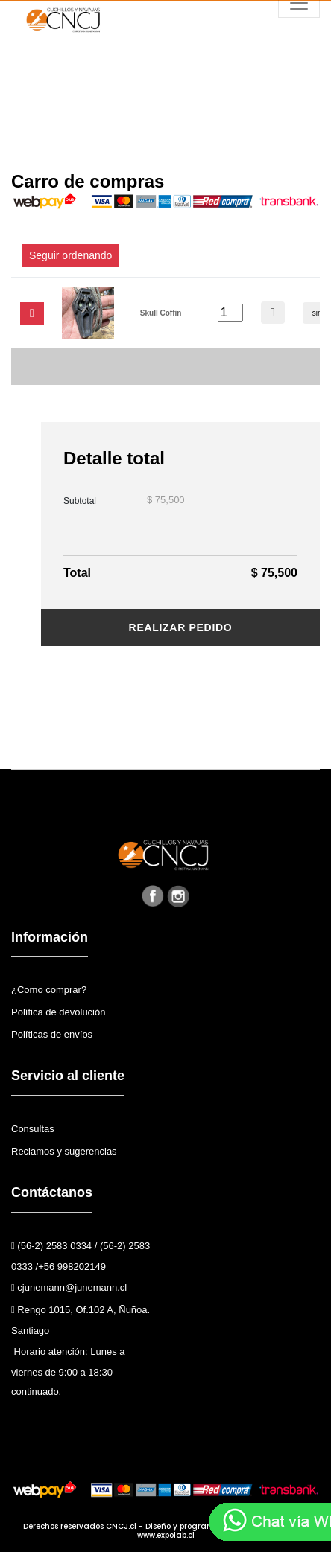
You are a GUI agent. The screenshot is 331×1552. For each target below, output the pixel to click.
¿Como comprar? (48, 989)
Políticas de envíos (51, 1034)
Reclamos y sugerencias (64, 1151)
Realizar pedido (181, 627)
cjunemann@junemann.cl (69, 1287)
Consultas (32, 1128)
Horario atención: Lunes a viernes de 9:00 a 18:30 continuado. (67, 1371)
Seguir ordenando (70, 255)
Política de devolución (58, 1012)
